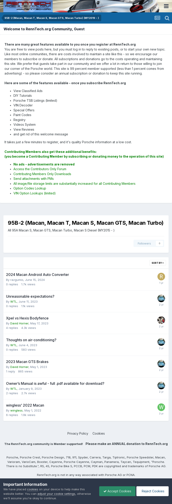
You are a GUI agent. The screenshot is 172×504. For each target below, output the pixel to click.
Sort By (158, 263)
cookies (32, 489)
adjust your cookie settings (56, 493)
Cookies (98, 433)
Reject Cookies (152, 491)
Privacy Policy (77, 433)
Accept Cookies (116, 491)
